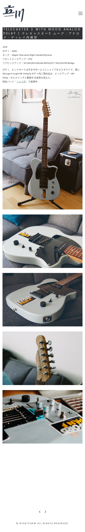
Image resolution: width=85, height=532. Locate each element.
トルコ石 (21, 82)
